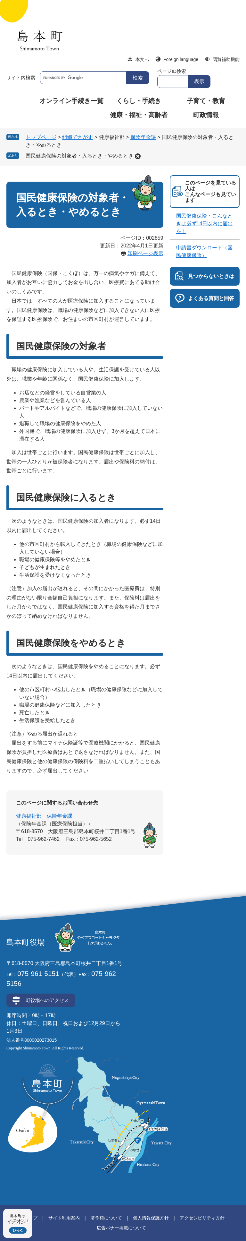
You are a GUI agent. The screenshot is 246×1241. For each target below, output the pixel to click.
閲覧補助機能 (226, 59)
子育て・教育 (206, 100)
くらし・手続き (138, 100)
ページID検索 (171, 71)
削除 (138, 156)
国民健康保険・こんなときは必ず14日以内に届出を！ (204, 223)
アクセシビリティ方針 (202, 1217)
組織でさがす (77, 137)
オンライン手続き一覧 (71, 100)
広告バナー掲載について (121, 1227)
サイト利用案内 (64, 1217)
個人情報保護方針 (151, 1217)
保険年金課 (143, 137)
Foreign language (180, 59)
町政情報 (206, 114)
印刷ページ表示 (145, 253)
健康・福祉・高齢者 (139, 114)
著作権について (106, 1217)
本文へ (142, 59)
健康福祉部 (29, 816)
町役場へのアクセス (47, 1000)
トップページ (41, 137)
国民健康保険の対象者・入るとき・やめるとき (79, 156)
